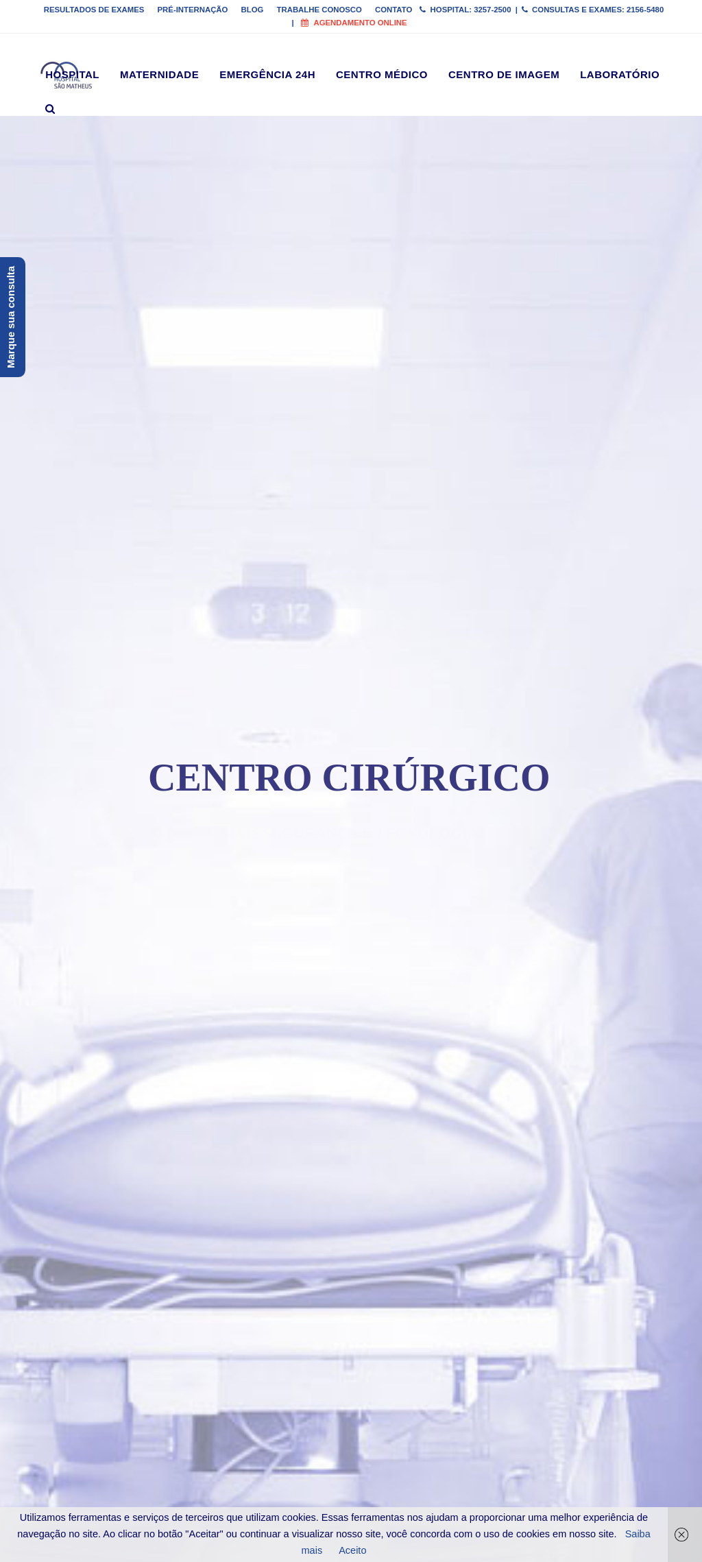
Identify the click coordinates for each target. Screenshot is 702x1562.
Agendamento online (354, 23)
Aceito (352, 1550)
